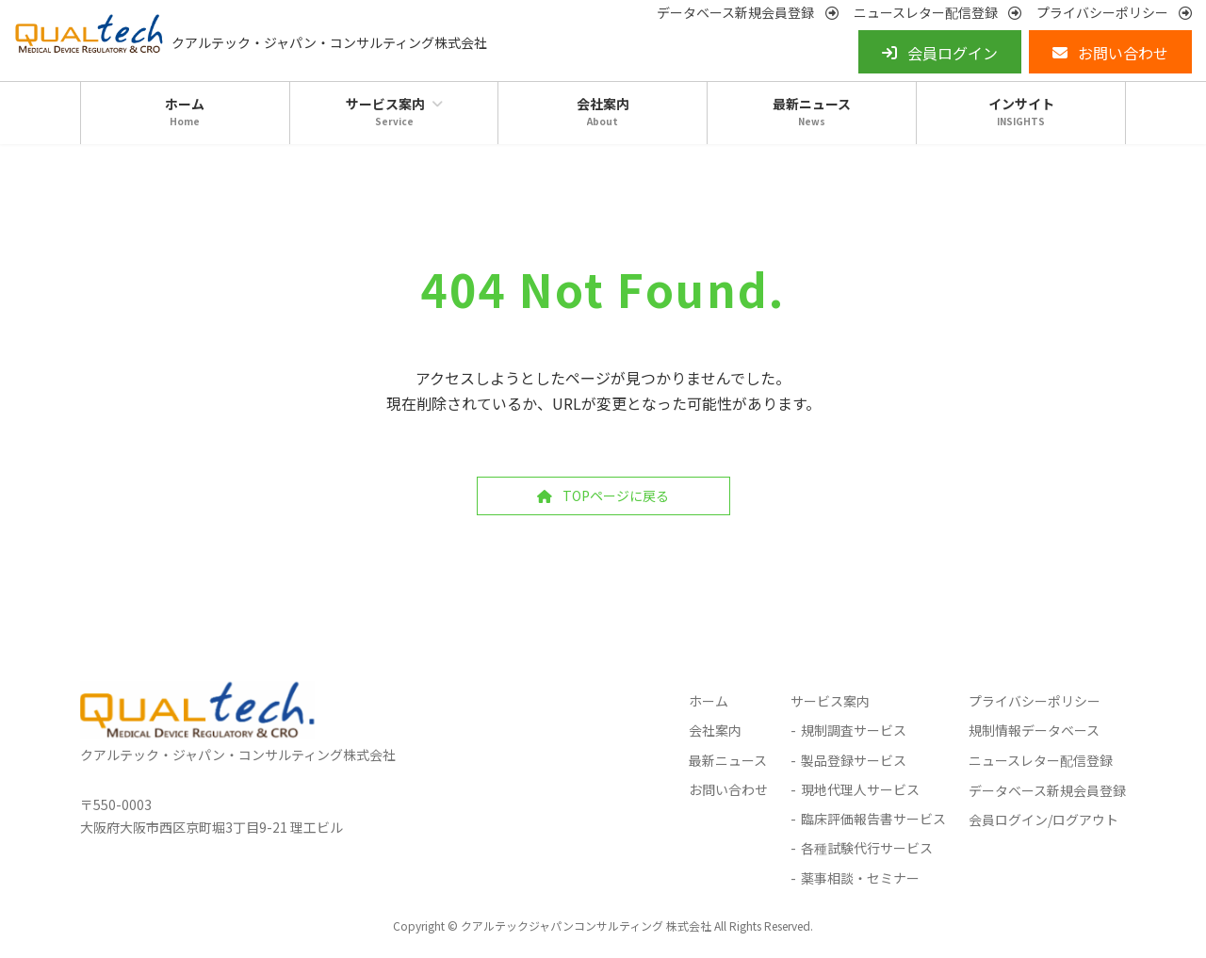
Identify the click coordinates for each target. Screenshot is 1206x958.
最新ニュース (728, 759)
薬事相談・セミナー (860, 878)
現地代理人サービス (860, 788)
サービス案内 (830, 700)
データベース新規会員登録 (1047, 789)
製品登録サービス (853, 759)
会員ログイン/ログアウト (1043, 819)
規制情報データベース (1034, 730)
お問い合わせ (728, 788)
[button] (747, 12)
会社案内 (715, 730)
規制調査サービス (853, 730)
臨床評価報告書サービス (873, 818)
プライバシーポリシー (1034, 700)
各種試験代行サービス (867, 847)
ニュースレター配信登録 (1041, 759)
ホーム (708, 700)
